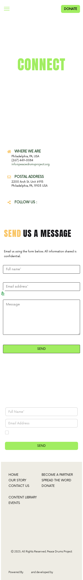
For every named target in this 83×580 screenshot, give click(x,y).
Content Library (23, 497)
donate (48, 486)
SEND (41, 446)
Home (13, 475)
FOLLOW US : (25, 202)
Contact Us (19, 486)
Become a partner (57, 475)
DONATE (70, 9)
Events (14, 503)
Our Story (17, 480)
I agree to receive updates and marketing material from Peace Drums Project (43, 434)
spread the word (56, 480)
